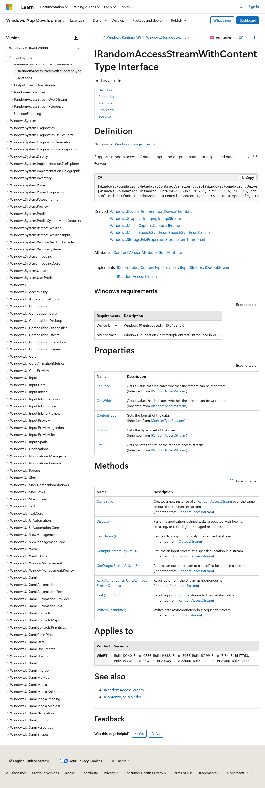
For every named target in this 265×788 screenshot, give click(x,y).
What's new (222, 20)
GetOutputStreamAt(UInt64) (119, 565)
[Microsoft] (9, 7)
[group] (176, 191)
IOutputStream (217, 267)
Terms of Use (183, 772)
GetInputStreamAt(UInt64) (117, 550)
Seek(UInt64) (107, 595)
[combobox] (44, 48)
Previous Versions (45, 772)
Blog (68, 772)
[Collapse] (76, 37)
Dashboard (247, 20)
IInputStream (191, 267)
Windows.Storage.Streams (166, 37)
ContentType (106, 415)
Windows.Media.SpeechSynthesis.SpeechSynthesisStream (160, 232)
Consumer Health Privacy (143, 772)
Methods (105, 103)
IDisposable (127, 267)
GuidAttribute (170, 252)
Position (103, 430)
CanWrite (104, 400)
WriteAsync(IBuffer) (111, 609)
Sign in (253, 6)
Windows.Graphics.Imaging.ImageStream (145, 218)
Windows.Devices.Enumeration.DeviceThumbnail (152, 211)
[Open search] (241, 6)
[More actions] (254, 38)
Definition (105, 90)
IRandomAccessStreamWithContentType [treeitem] (49, 70)
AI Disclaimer (16, 772)
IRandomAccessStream (137, 276)
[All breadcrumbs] (98, 38)
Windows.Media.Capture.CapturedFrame (145, 225)
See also (104, 116)
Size (100, 444)
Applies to (106, 109)
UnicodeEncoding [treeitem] (27, 113)
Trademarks (207, 772)
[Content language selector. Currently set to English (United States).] (29, 761)
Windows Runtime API (124, 37)
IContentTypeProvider (158, 267)
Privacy (109, 772)
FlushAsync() (106, 536)
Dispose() (104, 521)
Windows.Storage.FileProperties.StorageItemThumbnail (157, 239)
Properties (106, 96)
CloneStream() (107, 501)
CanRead (103, 385)
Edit (253, 156)
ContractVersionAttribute (135, 252)
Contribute (89, 772)
